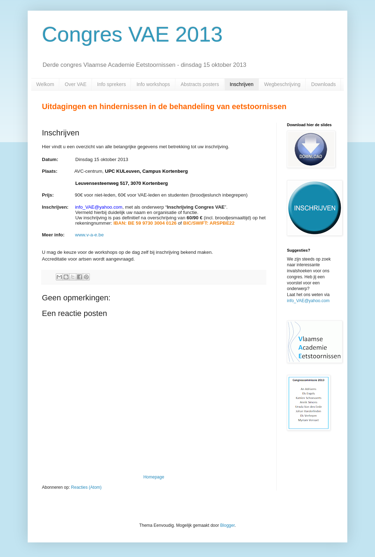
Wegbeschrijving (282, 84)
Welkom (45, 84)
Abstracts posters (200, 84)
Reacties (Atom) (86, 487)
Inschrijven (242, 84)
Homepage (153, 477)
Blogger (227, 525)
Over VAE (75, 84)
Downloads (323, 84)
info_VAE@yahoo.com (308, 300)
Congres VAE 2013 (132, 34)
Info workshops (153, 84)
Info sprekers (111, 84)
